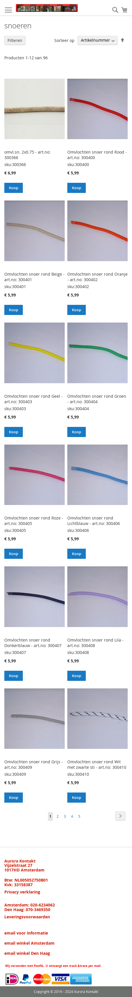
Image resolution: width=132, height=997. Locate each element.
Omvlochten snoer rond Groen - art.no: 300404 (96, 398)
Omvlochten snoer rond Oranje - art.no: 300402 (97, 276)
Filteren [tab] (15, 40)
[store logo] (47, 8)
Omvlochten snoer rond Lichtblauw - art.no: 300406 (93, 520)
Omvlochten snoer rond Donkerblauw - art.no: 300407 (33, 642)
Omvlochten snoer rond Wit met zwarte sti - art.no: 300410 (96, 764)
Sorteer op (64, 40)
